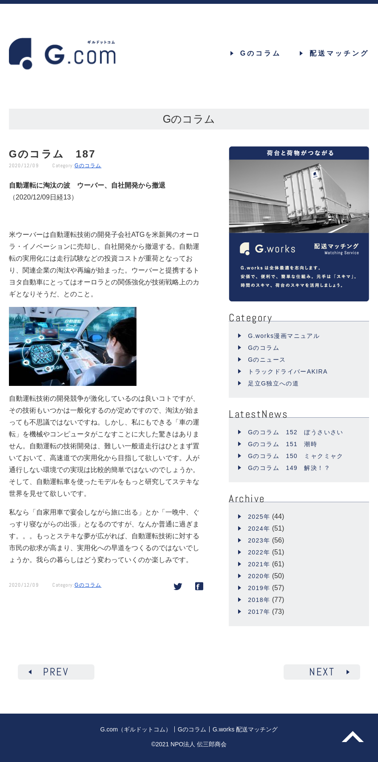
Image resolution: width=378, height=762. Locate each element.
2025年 (259, 516)
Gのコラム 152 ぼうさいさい (296, 432)
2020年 (259, 576)
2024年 (259, 528)
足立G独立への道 (273, 383)
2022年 (259, 552)
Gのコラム (87, 166)
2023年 (259, 540)
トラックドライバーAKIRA (288, 371)
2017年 (259, 611)
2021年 (259, 564)
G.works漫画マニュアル (284, 335)
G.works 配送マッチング (245, 729)
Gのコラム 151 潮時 (282, 444)
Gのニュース (267, 359)
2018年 (259, 599)
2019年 (259, 588)
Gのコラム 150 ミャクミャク (296, 456)
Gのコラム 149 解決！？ (289, 467)
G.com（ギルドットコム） (135, 729)
